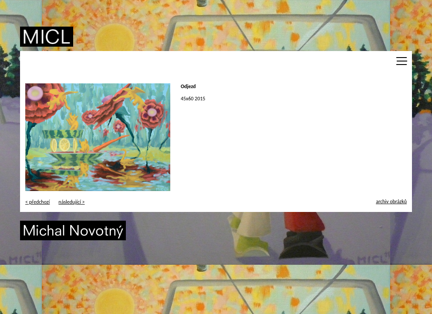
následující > (71, 202)
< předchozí (37, 202)
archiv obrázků (391, 201)
